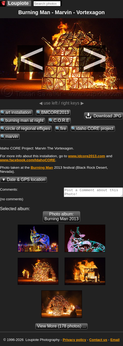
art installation (18, 112)
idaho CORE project (94, 128)
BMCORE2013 (55, 112)
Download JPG (103, 115)
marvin (11, 136)
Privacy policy (74, 341)
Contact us (98, 341)
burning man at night (24, 120)
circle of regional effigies (27, 128)
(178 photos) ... (61, 327)
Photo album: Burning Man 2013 (61, 218)
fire (63, 128)
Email (115, 341)
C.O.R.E (61, 120)
